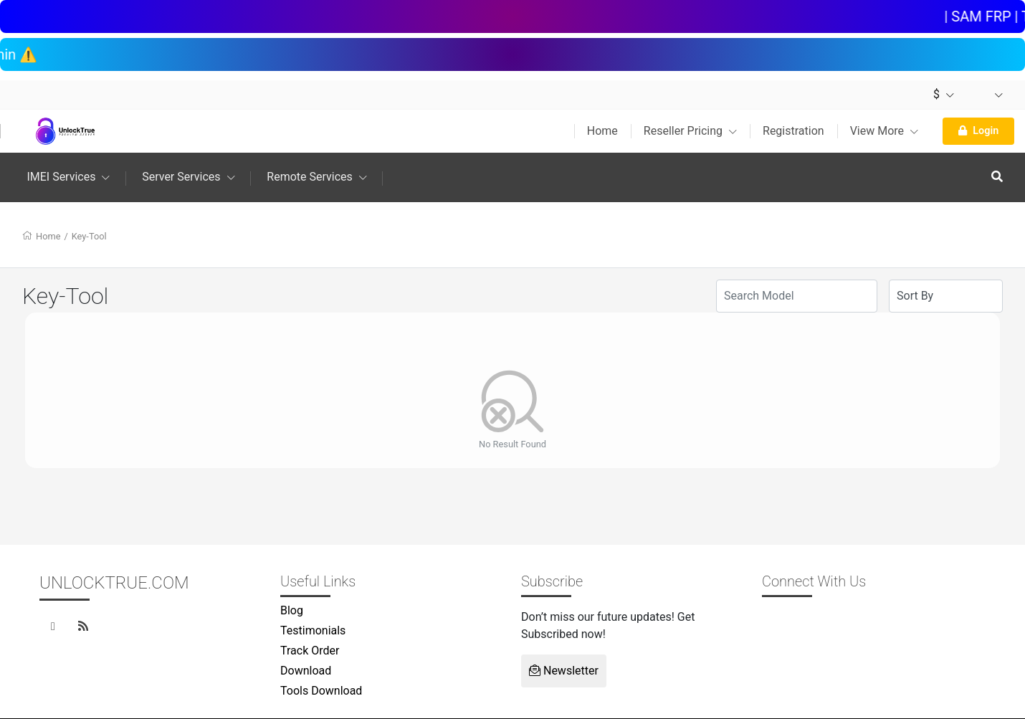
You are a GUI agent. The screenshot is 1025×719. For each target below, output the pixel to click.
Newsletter (564, 670)
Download (305, 670)
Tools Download (321, 690)
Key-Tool (89, 236)
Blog (291, 610)
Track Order (309, 650)
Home (602, 131)
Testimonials (312, 630)
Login (978, 131)
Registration (793, 131)
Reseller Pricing (690, 131)
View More (884, 131)
